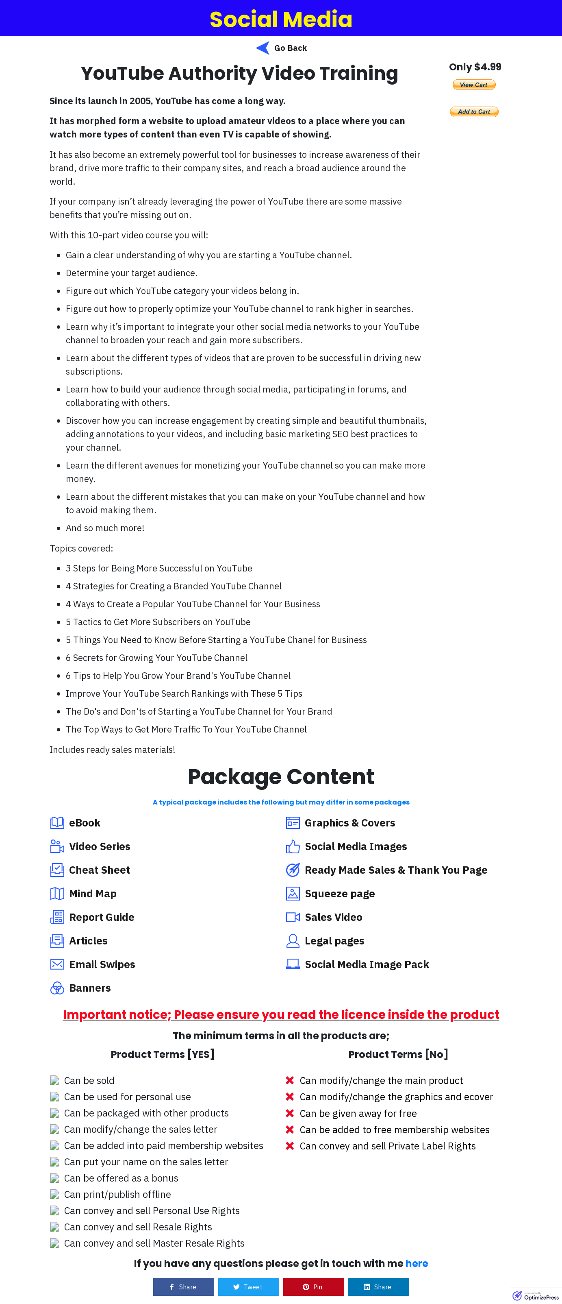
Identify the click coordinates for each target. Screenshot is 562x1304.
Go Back (290, 47)
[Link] (183, 1287)
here (417, 1263)
